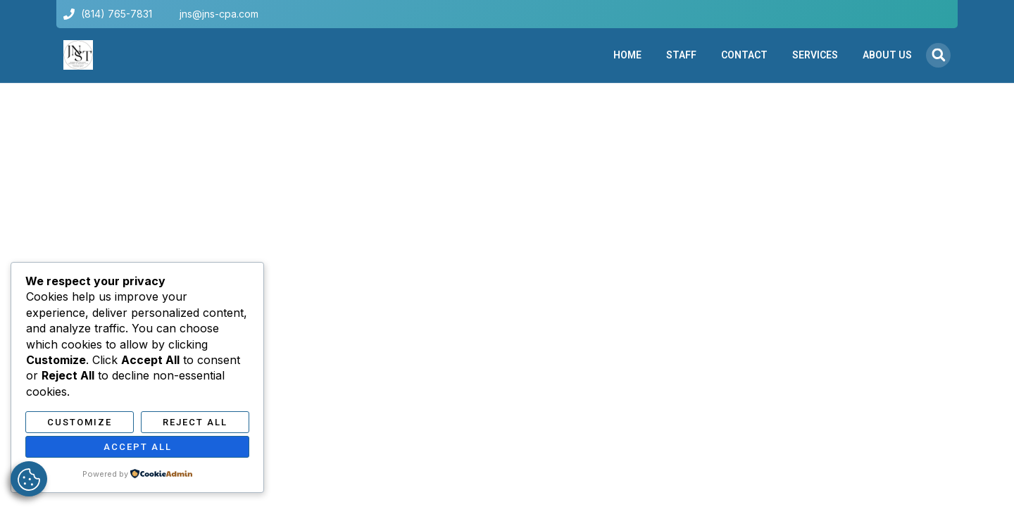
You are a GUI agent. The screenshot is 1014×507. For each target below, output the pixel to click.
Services (815, 55)
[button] (938, 55)
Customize (79, 422)
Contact (744, 55)
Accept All (138, 447)
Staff (681, 55)
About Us (887, 55)
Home (627, 55)
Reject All (195, 422)
